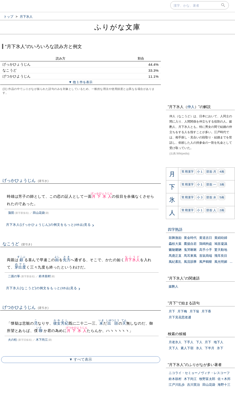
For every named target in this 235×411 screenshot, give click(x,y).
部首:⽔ (211, 197)
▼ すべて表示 (80, 359)
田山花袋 (39, 212)
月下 (172, 311)
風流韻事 (190, 261)
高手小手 (205, 249)
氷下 (220, 348)
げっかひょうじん (26, 180)
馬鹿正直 (175, 255)
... (231, 261)
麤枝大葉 (175, 243)
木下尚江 (42, 339)
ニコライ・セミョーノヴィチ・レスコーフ (199, 373)
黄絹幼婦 (220, 238)
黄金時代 (190, 238)
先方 (67, 260)
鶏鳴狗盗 (205, 243)
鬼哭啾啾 (190, 249)
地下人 (218, 342)
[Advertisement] (80, 136)
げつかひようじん (26, 307)
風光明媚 (220, 261)
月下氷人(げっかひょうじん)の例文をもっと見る (48, 224)
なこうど (17, 244)
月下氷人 (101, 196)
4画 (221, 171)
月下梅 (182, 311)
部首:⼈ (211, 210)
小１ (200, 171)
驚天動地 (220, 249)
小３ (200, 197)
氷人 (199, 348)
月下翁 (194, 311)
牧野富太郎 (207, 379)
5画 (221, 197)
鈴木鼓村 (45, 276)
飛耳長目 (220, 255)
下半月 (209, 348)
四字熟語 (175, 229)
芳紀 (65, 323)
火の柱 (12, 339)
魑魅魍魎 (175, 249)
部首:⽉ (211, 171)
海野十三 (224, 384)
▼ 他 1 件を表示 (80, 82)
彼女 (57, 323)
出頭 (113, 323)
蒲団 (11, 212)
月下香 (206, 311)
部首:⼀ (211, 184)
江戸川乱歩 (177, 384)
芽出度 (20, 267)
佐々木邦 (224, 379)
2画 (221, 210)
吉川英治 (193, 384)
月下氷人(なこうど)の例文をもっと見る (41, 288)
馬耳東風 (190, 255)
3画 (221, 184)
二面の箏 (14, 276)
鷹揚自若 (190, 243)
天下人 (173, 348)
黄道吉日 (205, 238)
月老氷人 (175, 342)
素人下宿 (187, 348)
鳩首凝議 (220, 243)
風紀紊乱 (175, 261)
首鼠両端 (205, 255)
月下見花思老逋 (180, 317)
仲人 (191, 107)
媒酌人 (173, 286)
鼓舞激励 (175, 238)
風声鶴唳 (205, 261)
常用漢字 (188, 171)
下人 (199, 342)
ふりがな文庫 (117, 27)
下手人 (188, 342)
